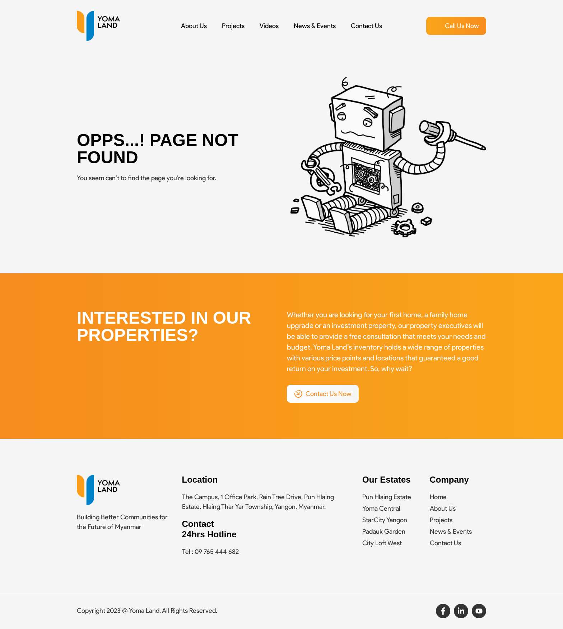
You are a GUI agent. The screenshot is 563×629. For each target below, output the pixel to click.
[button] (456, 26)
